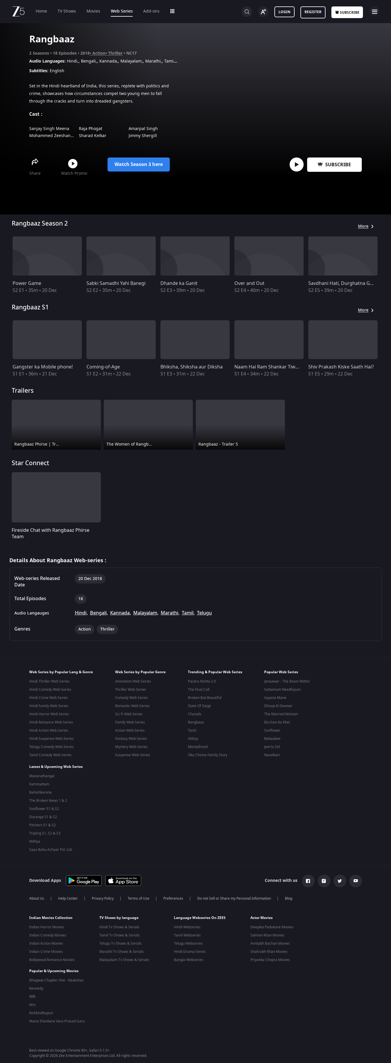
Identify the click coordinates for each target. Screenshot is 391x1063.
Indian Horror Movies (46, 924)
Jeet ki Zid (272, 746)
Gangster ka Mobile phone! (43, 367)
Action (98, 53)
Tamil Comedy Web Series (50, 755)
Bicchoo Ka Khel (277, 722)
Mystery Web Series (131, 746)
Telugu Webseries (188, 941)
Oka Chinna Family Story (207, 755)
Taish (192, 730)
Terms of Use (138, 896)
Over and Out (249, 283)
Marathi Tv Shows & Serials (121, 949)
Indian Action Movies (46, 941)
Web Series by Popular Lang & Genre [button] (61, 672)
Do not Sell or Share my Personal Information (234, 896)
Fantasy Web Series (131, 738)
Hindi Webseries (187, 924)
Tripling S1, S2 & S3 (44, 832)
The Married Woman (281, 714)
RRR (32, 990)
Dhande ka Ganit (179, 283)
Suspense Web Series (132, 755)
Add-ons (151, 11)
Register (313, 12)
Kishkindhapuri (41, 1006)
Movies (93, 11)
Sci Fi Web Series (129, 714)
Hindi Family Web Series (48, 706)
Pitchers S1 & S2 (42, 824)
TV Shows (67, 11)
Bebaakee (272, 738)
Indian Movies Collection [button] (50, 915)
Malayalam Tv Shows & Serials (124, 957)
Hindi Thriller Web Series (49, 681)
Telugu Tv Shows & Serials (120, 941)
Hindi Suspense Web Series (51, 738)
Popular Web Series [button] (281, 672)
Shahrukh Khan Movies (269, 949)
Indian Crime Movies (46, 949)
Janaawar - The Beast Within (287, 681)
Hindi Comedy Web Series (50, 689)
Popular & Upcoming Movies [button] (54, 964)
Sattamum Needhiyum (282, 689)
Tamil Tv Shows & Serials (119, 933)
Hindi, (81, 613)
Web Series (122, 11)
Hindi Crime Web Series (48, 697)
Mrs (32, 998)
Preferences (173, 896)
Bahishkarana (40, 791)
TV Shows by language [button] (119, 915)
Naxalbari (272, 755)
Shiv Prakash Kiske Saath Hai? (341, 367)
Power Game (27, 283)
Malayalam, (145, 613)
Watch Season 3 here (139, 164)
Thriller (115, 53)
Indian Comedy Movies (47, 933)
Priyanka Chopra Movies (270, 957)
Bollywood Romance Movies (52, 957)
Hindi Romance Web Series (51, 722)
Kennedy (36, 982)
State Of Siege (199, 706)
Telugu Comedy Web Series (51, 746)
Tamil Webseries (187, 933)
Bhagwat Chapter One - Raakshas (56, 974)
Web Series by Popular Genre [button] (140, 672)
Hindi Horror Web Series (49, 714)
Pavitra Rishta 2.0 (202, 681)
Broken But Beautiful (205, 697)
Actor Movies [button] (261, 915)
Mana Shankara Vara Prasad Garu (57, 1014)
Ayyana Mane (275, 697)
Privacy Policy (103, 896)
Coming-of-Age (103, 367)
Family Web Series (130, 722)
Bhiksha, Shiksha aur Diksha (191, 367)
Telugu (204, 613)
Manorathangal (41, 775)
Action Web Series (130, 730)
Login (284, 12)
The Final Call (199, 689)
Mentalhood (197, 746)
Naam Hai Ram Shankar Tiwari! (268, 367)
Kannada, (120, 613)
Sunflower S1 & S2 (44, 807)
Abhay (193, 738)
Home (41, 11)
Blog (288, 896)
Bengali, (99, 613)
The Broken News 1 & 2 (48, 799)
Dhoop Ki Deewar (278, 706)
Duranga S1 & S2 (43, 815)
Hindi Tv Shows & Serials (119, 924)
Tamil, (188, 613)
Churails (194, 714)
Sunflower (272, 730)
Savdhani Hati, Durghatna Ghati (343, 283)
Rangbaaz (196, 722)
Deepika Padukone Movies (271, 924)
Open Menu (374, 11)
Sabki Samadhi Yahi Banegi (116, 283)
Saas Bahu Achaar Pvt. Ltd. (50, 848)
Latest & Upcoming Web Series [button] (56, 765)
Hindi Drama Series (190, 949)
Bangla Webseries (188, 957)
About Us (36, 896)
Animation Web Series (133, 681)
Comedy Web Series (131, 697)
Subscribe (334, 164)
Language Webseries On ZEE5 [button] (200, 915)
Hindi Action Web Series (48, 730)
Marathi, (170, 613)
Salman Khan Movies (267, 933)
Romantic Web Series (132, 706)
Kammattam (39, 783)
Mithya (34, 840)
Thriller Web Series (130, 689)
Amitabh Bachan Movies (270, 941)
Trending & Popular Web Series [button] (215, 672)
